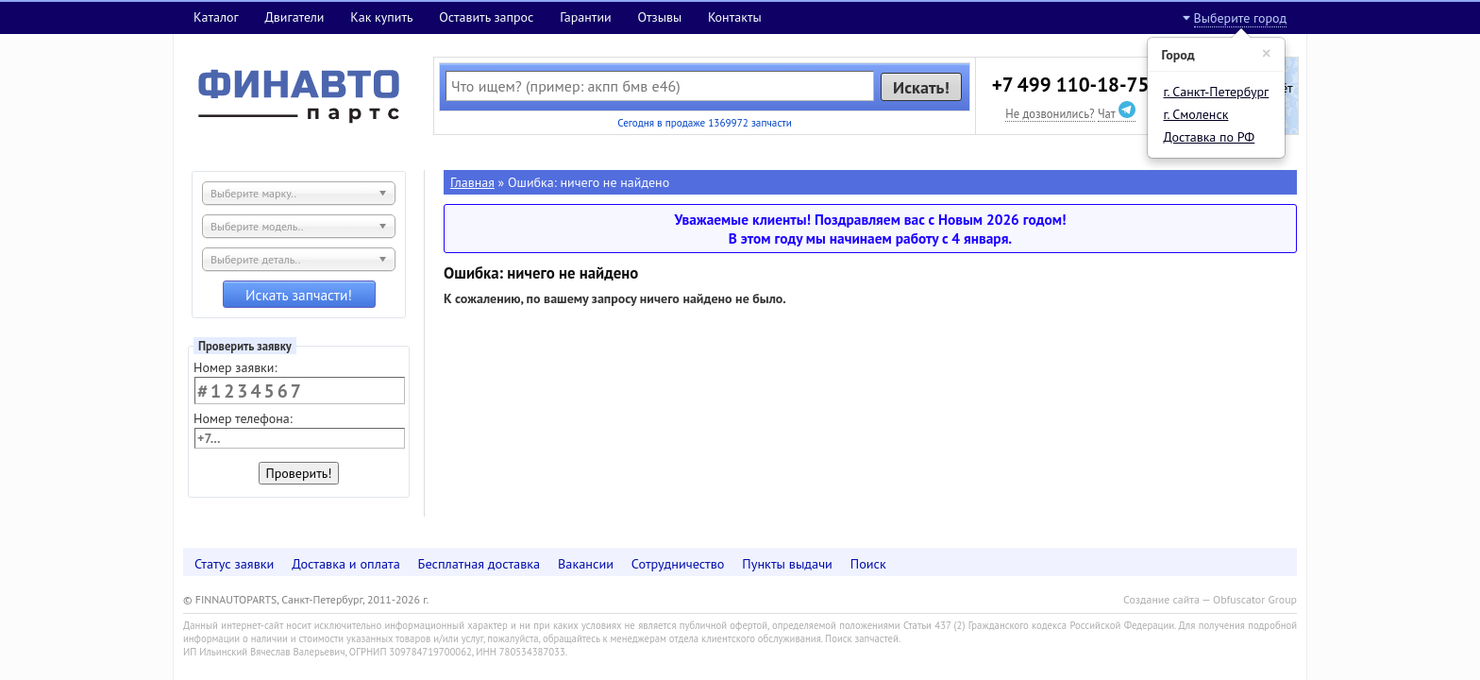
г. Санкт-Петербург (1217, 91)
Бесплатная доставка (479, 563)
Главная (472, 182)
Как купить (381, 17)
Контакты (735, 17)
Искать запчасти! (298, 294)
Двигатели (294, 17)
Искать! (921, 87)
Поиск (868, 563)
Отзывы (659, 17)
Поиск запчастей (862, 638)
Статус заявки (234, 563)
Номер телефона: (243, 418)
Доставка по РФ (1209, 136)
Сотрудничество (678, 563)
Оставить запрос (486, 17)
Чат (1116, 113)
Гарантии (586, 17)
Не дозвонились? (1049, 113)
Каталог (216, 17)
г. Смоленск (1196, 114)
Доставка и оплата (346, 563)
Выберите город (1240, 17)
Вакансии (586, 563)
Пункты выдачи (787, 563)
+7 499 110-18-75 (1071, 84)
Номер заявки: (235, 367)
